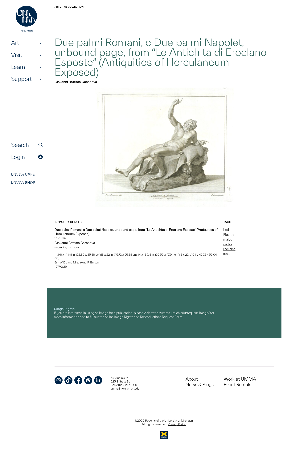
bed (226, 229)
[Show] (41, 43)
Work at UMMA (240, 379)
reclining (229, 249)
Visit (16, 55)
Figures (228, 234)
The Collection (73, 6)
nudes (227, 244)
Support (21, 79)
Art (15, 42)
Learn (18, 67)
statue (227, 253)
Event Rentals (237, 384)
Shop (23, 182)
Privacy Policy (177, 424)
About (192, 379)
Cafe (23, 174)
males (227, 239)
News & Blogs (200, 384)
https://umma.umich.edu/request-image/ (180, 313)
